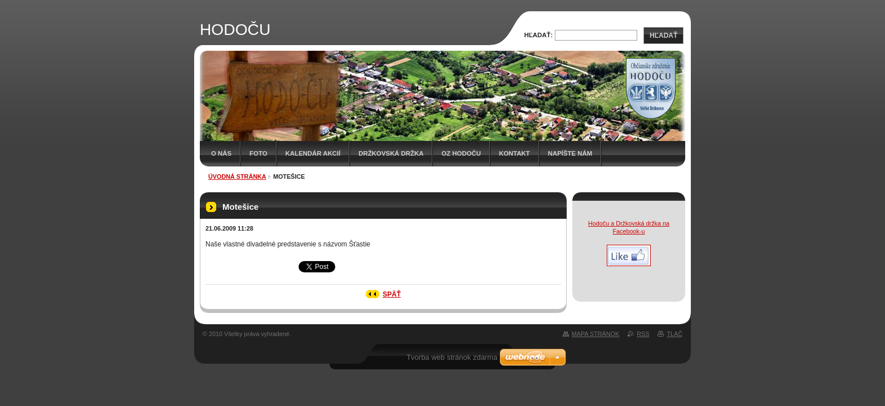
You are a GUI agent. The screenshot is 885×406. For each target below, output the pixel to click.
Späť (392, 294)
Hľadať (663, 35)
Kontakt (514, 153)
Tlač (674, 333)
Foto (258, 153)
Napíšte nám (570, 153)
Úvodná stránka (237, 176)
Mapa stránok (595, 333)
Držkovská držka (390, 153)
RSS (643, 333)
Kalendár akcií (313, 153)
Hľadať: (538, 35)
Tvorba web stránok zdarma (451, 357)
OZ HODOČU (461, 153)
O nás (221, 153)
